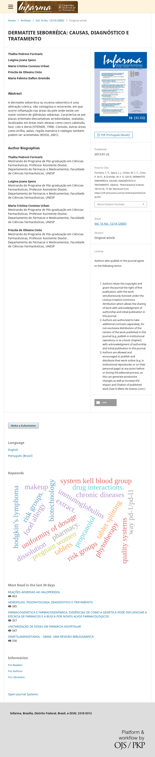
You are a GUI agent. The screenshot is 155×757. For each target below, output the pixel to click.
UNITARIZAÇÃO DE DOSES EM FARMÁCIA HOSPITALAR (44, 626)
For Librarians (16, 677)
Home (12, 20)
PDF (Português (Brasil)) (115, 135)
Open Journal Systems (23, 694)
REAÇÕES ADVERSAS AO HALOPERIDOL (34, 592)
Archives (26, 20)
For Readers (15, 665)
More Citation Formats (111, 204)
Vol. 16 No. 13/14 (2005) (50, 20)
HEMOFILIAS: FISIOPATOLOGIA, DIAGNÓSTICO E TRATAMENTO (50, 602)
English (13, 450)
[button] (105, 402)
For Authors (15, 671)
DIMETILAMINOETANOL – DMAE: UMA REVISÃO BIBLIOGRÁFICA (51, 636)
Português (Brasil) (20, 456)
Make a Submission (23, 425)
